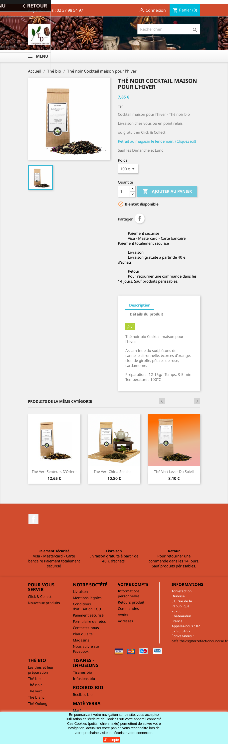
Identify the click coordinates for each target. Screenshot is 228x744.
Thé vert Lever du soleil (174, 471)
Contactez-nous (86, 627)
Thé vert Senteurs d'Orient (54, 471)
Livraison (80, 591)
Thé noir (35, 684)
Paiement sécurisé (88, 615)
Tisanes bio (82, 672)
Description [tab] (140, 305)
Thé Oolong (37, 703)
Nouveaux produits (44, 602)
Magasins (81, 640)
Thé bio (34, 678)
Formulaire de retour (90, 621)
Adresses (125, 621)
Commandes (128, 608)
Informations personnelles (129, 593)
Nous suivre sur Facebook (86, 649)
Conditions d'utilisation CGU (87, 606)
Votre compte (133, 584)
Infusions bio (84, 678)
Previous (190, 401)
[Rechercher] (168, 29)
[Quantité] (124, 191)
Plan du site (83, 634)
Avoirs (123, 614)
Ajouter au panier (167, 191)
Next (197, 401)
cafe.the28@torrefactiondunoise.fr (200, 640)
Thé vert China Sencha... (114, 471)
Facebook (33, 519)
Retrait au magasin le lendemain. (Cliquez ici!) (157, 141)
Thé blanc (36, 697)
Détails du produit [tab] (146, 314)
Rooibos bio (82, 694)
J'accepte (111, 740)
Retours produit (131, 602)
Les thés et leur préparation (41, 670)
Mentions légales (87, 597)
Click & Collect (39, 596)
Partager (140, 218)
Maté (77, 710)
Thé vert (35, 691)
